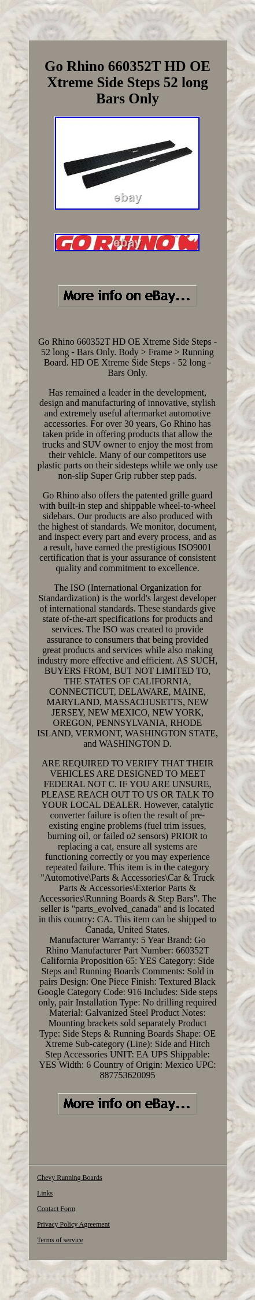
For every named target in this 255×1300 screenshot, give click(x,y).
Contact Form (56, 1209)
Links (45, 1193)
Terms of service (60, 1240)
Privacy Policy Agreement (73, 1224)
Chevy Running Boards (69, 1178)
